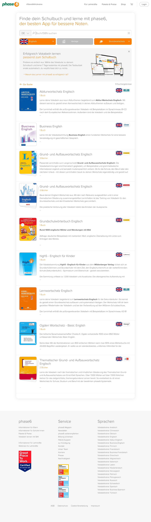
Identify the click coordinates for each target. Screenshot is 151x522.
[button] (75, 104)
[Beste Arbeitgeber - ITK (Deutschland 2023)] (76, 481)
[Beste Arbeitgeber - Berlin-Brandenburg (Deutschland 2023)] (76, 469)
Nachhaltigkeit (64, 458)
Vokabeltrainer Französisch (109, 449)
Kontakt (61, 446)
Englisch (28, 41)
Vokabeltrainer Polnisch (107, 474)
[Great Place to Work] (25, 460)
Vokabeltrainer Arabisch (107, 427)
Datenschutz (63, 505)
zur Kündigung (64, 443)
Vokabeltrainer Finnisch (107, 446)
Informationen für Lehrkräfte (30, 442)
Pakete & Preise (109, 4)
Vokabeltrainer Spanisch (107, 486)
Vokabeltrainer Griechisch (108, 455)
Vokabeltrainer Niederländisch (110, 467)
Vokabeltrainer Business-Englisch (111, 443)
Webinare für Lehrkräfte (28, 446)
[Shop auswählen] (25, 33)
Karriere (61, 452)
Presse (61, 455)
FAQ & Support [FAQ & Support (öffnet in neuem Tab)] (64, 440)
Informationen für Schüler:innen (31, 430)
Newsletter (62, 430)
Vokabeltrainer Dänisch (107, 433)
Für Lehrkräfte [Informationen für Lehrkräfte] (90, 4)
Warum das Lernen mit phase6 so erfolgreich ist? (45, 74)
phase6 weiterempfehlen (68, 433)
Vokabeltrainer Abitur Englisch (110, 440)
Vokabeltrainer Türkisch (107, 492)
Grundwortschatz (110, 41)
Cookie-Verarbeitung (79, 505)
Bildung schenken (65, 436)
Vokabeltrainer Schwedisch (109, 483)
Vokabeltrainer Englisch (107, 436)
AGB (52, 505)
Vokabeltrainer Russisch (107, 480)
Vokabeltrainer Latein (106, 464)
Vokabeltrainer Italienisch (108, 461)
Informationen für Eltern (28, 427)
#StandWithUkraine (34, 4)
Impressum (95, 505)
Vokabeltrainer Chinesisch (108, 430)
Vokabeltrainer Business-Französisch (112, 452)
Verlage (67, 41)
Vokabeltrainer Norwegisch (109, 471)
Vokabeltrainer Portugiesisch (109, 477)
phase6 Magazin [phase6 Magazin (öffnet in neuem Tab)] (65, 427)
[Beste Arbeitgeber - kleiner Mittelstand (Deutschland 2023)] (76, 492)
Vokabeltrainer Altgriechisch (109, 458)
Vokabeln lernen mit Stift (29, 436)
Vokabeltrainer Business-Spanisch (111, 489)
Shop (123, 4)
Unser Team (63, 449)
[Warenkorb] (131, 4)
